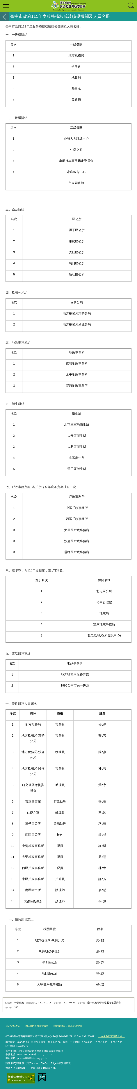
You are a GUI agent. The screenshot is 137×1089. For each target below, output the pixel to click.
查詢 (131, 6)
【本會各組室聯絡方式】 (111, 1036)
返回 (4, 16)
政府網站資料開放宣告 (37, 1026)
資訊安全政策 (13, 1026)
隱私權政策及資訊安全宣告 (68, 1026)
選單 (6, 6)
